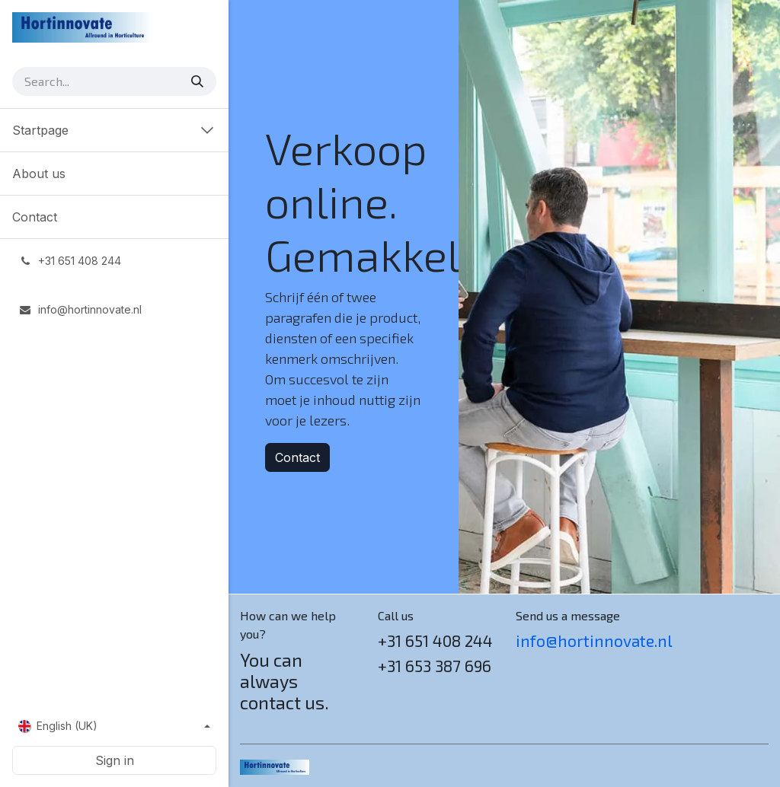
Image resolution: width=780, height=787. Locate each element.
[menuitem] (114, 173)
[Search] (198, 81)
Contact (297, 457)
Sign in (114, 760)
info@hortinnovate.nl (594, 640)
